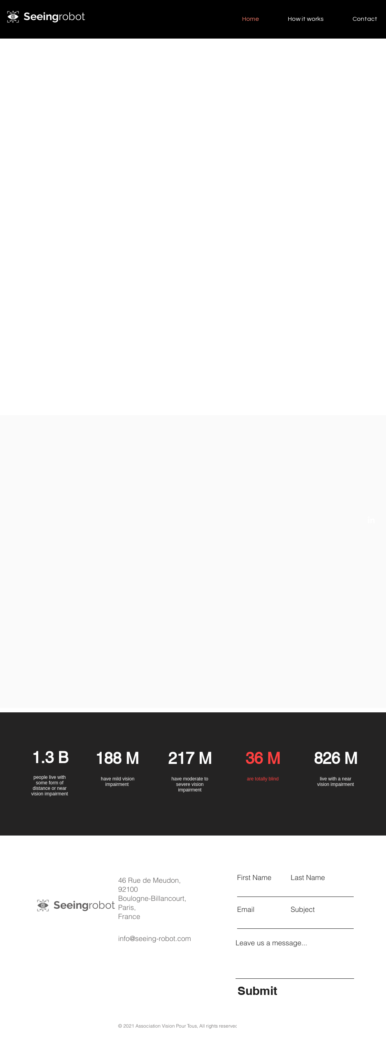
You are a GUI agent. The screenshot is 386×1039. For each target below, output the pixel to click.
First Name (254, 877)
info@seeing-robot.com (154, 938)
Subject (303, 909)
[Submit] (295, 990)
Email (245, 909)
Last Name (308, 877)
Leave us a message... (271, 943)
